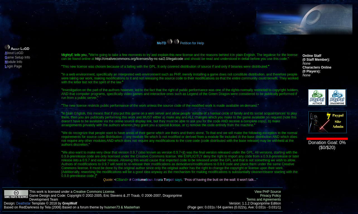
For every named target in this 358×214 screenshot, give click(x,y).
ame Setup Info (17, 57)
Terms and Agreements (263, 199)
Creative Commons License (93, 192)
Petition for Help (192, 43)
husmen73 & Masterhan (122, 207)
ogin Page (13, 66)
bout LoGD (14, 53)
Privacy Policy (270, 196)
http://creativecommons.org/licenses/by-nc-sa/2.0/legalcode (139, 59)
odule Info (13, 62)
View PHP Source (268, 192)
